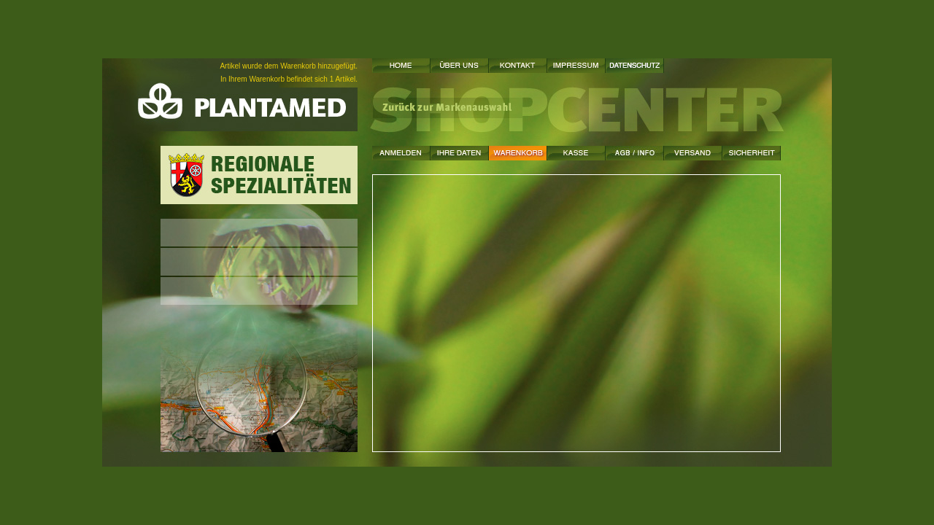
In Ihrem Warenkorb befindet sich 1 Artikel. (289, 79)
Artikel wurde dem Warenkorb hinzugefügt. (289, 66)
